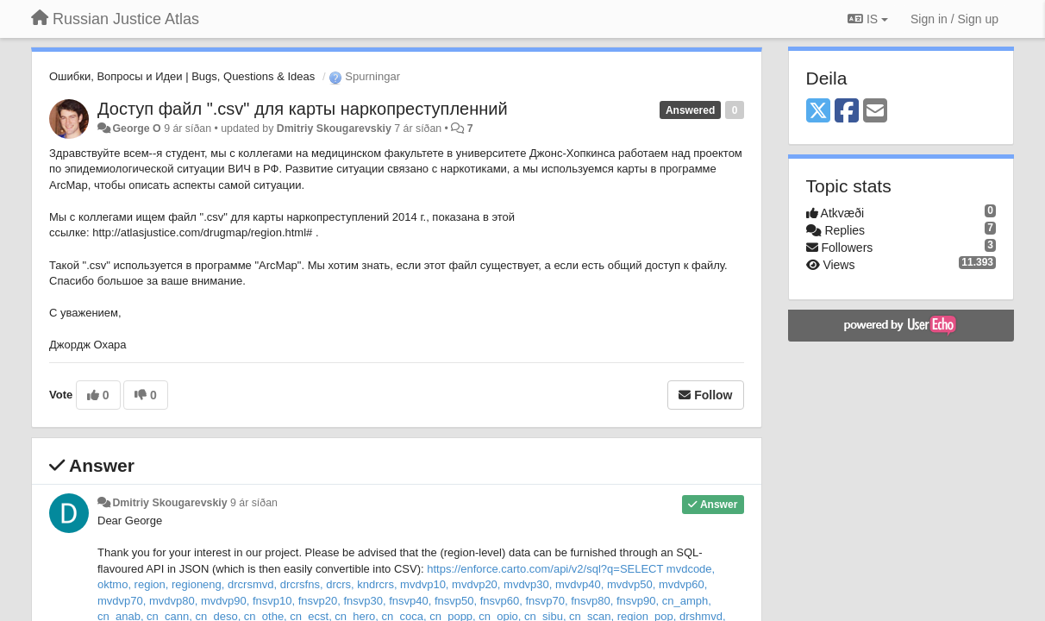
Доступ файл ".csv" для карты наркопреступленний (302, 108)
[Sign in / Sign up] (954, 19)
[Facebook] (847, 112)
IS (868, 19)
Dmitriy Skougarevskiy (334, 128)
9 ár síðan (254, 503)
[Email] (875, 112)
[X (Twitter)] (818, 112)
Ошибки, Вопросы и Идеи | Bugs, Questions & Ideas (182, 76)
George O (136, 128)
